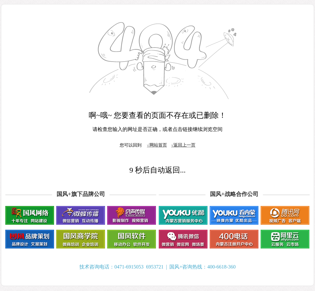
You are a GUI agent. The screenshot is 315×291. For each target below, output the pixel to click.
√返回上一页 (183, 145)
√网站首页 (157, 145)
